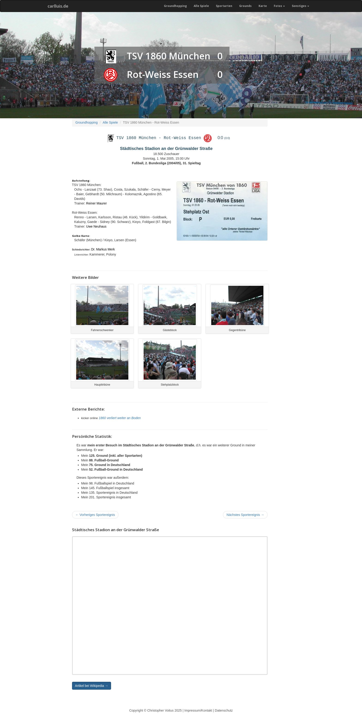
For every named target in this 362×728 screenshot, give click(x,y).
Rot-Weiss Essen (163, 74)
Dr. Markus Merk (103, 249)
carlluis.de (58, 6)
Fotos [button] (279, 6)
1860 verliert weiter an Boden (120, 418)
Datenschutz (224, 710)
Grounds (245, 6)
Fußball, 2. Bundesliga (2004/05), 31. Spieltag (166, 163)
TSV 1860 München (168, 55)
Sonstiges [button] (300, 6)
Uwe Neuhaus (96, 226)
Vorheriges (95, 515)
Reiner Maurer (96, 203)
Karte (263, 6)
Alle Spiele (201, 6)
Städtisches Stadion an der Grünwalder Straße (166, 148)
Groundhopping (175, 6)
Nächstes (245, 515)
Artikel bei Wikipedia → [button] (91, 686)
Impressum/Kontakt (198, 710)
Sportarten (224, 6)
